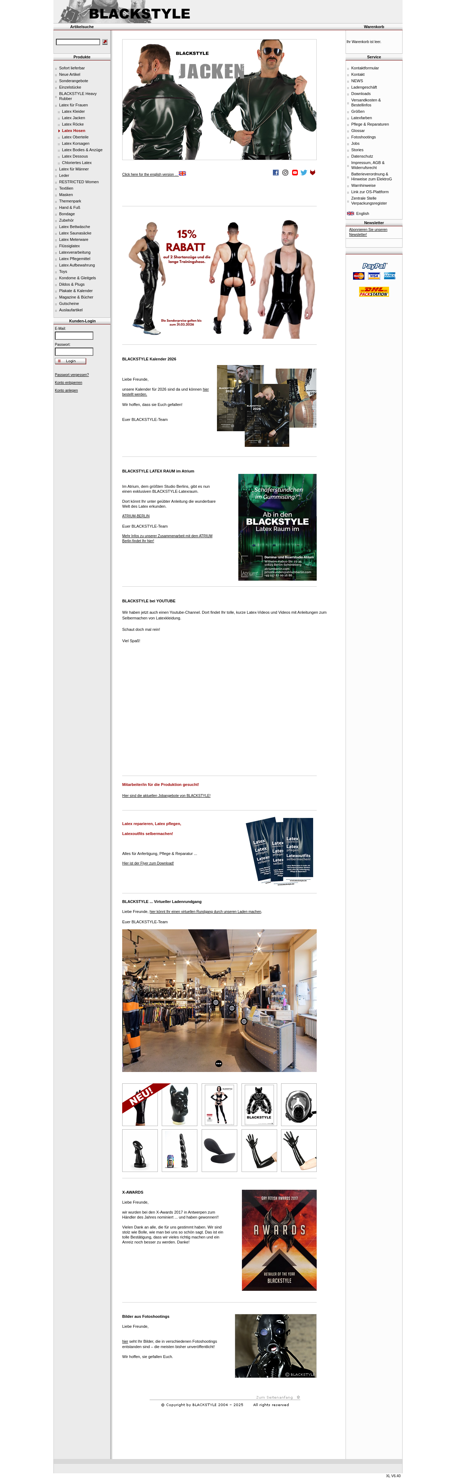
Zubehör (66, 220)
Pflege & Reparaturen (370, 124)
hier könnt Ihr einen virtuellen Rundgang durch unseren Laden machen (205, 912)
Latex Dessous (75, 156)
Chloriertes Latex (77, 162)
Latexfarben (361, 118)
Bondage (67, 214)
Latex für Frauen (73, 105)
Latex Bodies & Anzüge (82, 150)
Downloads (360, 93)
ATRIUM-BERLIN (136, 516)
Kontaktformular (365, 68)
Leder (64, 175)
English (362, 213)
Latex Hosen (73, 130)
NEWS (357, 81)
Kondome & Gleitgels (77, 278)
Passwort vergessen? (72, 375)
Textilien (66, 188)
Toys (63, 271)
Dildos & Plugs (72, 284)
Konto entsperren (68, 383)
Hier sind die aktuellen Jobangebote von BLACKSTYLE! (166, 796)
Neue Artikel (69, 74)
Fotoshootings (363, 137)
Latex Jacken (73, 118)
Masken (66, 194)
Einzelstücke (70, 87)
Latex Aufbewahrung (77, 265)
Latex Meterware (73, 239)
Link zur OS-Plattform (370, 192)
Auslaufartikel (71, 310)
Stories (357, 150)
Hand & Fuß (69, 207)
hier (125, 1341)
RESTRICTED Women (79, 182)
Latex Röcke (73, 124)
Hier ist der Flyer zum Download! (148, 863)
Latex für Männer (74, 169)
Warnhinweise (363, 185)
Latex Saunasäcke (75, 233)
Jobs (355, 143)
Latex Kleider (73, 111)
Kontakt (357, 74)
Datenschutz (362, 156)
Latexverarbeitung (74, 252)
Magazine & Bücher (76, 297)
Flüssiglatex (69, 246)
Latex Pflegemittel (74, 259)
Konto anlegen (66, 390)
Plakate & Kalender (76, 291)
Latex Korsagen (75, 143)
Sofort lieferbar (72, 68)
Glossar (358, 130)
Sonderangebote (73, 81)
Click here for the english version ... (154, 174)
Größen (357, 111)
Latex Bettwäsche (74, 227)
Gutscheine (69, 303)
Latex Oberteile (75, 137)
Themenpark (70, 201)
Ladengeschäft (364, 87)
